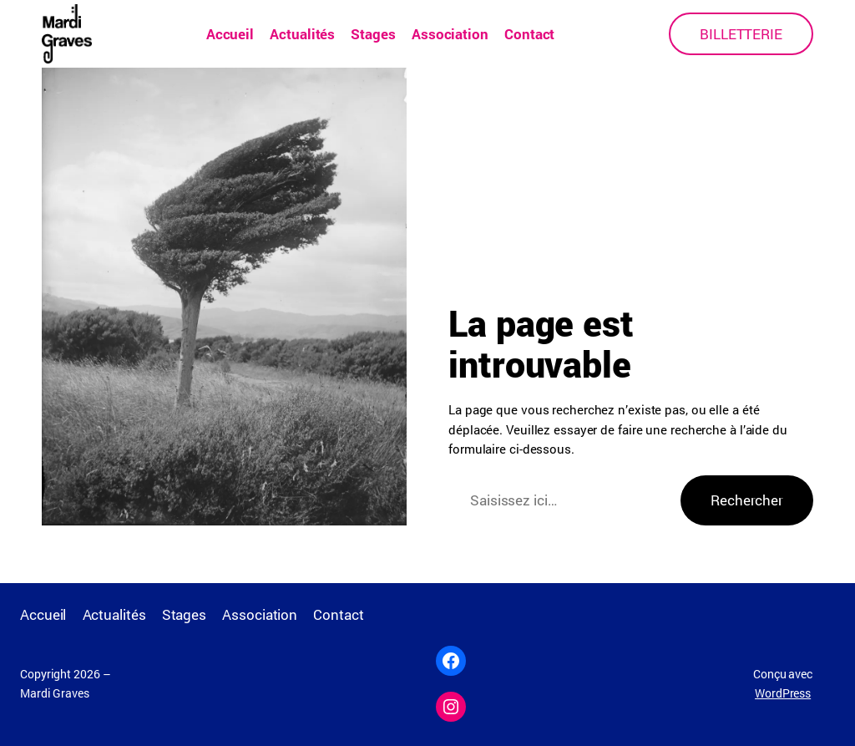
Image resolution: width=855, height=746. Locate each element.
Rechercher (747, 500)
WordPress (783, 693)
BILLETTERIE (741, 33)
